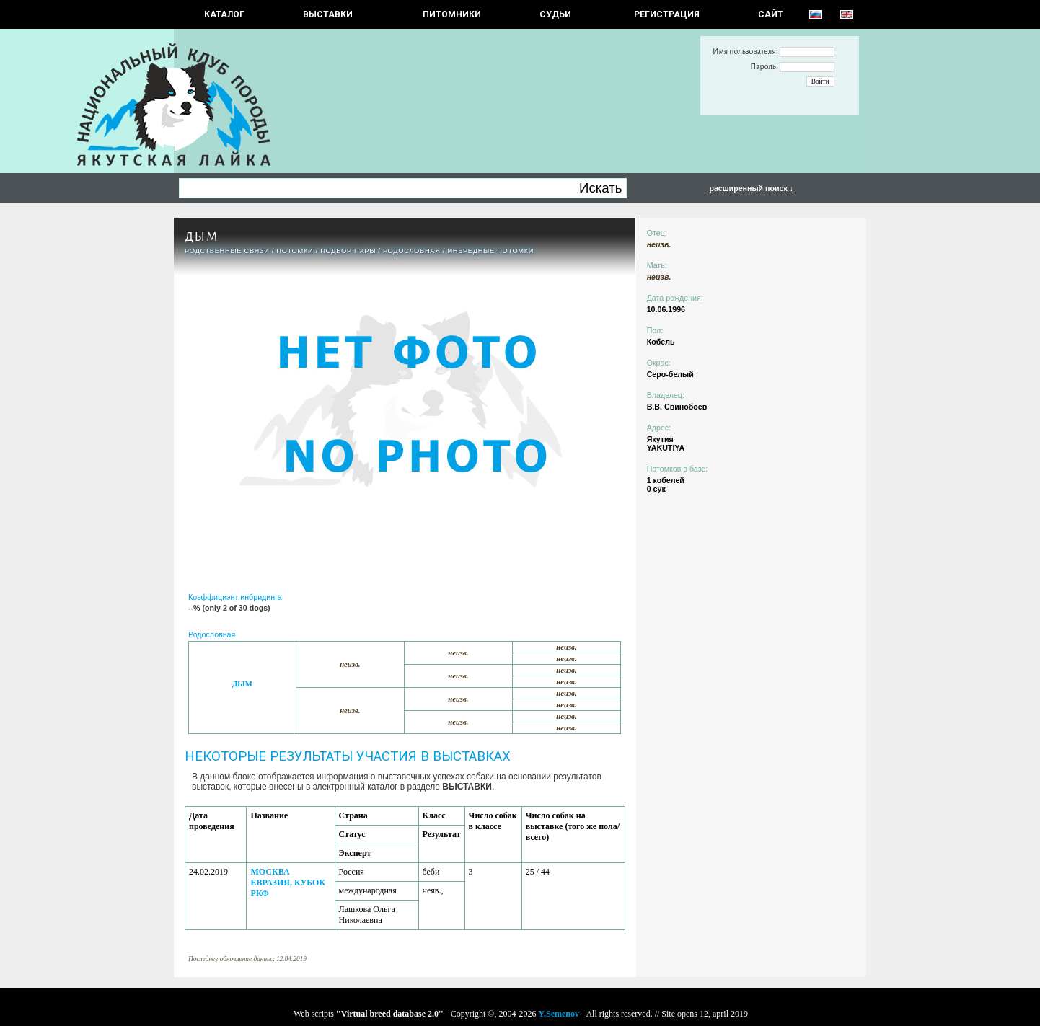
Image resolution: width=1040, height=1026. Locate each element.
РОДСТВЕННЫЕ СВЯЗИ (227, 251)
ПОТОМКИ (294, 251)
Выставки (328, 14)
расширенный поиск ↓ (751, 188)
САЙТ (770, 14)
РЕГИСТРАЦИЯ (667, 14)
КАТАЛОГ (224, 14)
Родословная (412, 251)
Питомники (452, 14)
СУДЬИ (555, 14)
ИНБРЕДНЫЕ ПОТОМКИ (490, 251)
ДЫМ (242, 684)
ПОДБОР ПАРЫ (348, 251)
